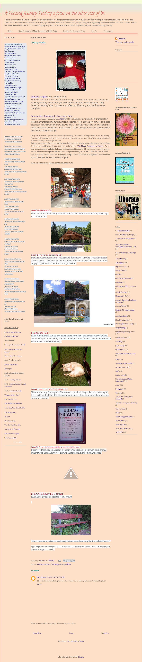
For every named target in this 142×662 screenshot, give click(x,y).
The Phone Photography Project (90, 146)
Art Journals (119, 263)
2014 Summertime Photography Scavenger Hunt (125, 246)
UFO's (117, 413)
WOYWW (119, 432)
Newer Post (37, 633)
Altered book (120, 259)
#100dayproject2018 (122, 231)
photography (119, 349)
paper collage (120, 345)
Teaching (118, 393)
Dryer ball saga (120, 267)
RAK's (117, 359)
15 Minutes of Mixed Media (125, 238)
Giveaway (119, 282)
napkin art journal (121, 338)
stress (117, 385)
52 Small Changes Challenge (125, 253)
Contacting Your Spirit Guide (14, 408)
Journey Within (120, 306)
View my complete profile (124, 42)
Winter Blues (120, 421)
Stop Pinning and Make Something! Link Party (38, 31)
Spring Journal (120, 375)
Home (9, 31)
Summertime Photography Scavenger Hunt (52, 116)
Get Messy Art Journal (123, 278)
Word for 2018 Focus (122, 428)
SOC (117, 371)
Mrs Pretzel (41, 577)
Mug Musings (120, 328)
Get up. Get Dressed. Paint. (74, 31)
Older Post (105, 633)
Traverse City (120, 409)
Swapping (118, 389)
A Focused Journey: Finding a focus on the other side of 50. (55, 13)
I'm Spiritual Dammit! (12, 429)
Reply (39, 584)
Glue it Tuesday (121, 292)
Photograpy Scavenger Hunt (61, 564)
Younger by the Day (11, 395)
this (62, 118)
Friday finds (119, 270)
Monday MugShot (39, 96)
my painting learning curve (125, 332)
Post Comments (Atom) (75, 641)
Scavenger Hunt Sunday (123, 363)
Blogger (81, 657)
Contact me (108, 31)
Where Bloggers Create (123, 417)
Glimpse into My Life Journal (126, 286)
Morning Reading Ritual (124, 324)
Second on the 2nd (122, 367)
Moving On (8, 369)
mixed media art (121, 316)
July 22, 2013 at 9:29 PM (56, 577)
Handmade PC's (121, 296)
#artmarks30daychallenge (124, 235)
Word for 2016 (120, 424)
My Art (94, 31)
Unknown (121, 39)
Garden (118, 274)
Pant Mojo (119, 342)
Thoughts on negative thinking (126, 403)
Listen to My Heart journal (124, 310)
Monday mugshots (43, 564)
